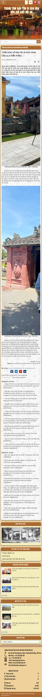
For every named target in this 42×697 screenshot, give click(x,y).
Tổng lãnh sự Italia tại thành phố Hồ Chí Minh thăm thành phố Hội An (19, 467)
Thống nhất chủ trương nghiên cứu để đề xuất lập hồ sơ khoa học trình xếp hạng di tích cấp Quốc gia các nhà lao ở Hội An (21, 446)
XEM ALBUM (21, 536)
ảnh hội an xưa (20, 524)
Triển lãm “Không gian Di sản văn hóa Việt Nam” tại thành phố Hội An (19, 399)
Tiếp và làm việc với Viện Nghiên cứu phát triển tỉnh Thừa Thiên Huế (19, 461)
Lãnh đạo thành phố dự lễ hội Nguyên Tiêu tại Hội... (25, 624)
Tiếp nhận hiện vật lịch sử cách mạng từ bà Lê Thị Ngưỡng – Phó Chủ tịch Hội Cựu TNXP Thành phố (19, 501)
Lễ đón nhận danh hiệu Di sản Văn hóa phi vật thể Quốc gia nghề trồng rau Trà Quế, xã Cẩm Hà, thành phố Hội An (21, 412)
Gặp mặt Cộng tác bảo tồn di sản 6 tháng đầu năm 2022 (21, 455)
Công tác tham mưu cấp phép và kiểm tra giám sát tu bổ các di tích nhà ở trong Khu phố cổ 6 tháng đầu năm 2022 (21, 385)
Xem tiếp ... (5, 595)
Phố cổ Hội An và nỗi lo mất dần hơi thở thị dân (25, 606)
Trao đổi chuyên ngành (20, 565)
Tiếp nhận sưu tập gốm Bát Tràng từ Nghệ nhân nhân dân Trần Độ (20, 509)
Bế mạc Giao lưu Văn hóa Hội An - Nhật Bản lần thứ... (26, 615)
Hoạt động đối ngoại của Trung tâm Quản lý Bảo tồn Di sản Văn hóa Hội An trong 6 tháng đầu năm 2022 (21, 427)
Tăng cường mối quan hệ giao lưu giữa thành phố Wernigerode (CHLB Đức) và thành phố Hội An (19, 472)
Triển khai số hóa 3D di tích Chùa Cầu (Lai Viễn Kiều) (15, 47)
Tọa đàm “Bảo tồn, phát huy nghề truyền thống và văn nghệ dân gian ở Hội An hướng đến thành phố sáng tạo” (20, 405)
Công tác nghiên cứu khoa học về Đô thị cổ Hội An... (25, 569)
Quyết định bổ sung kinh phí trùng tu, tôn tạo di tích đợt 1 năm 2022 (21, 496)
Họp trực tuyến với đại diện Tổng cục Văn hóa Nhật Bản (22, 439)
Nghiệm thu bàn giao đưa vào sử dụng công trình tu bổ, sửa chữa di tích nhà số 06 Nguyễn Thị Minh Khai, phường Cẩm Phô (21, 515)
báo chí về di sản (20, 601)
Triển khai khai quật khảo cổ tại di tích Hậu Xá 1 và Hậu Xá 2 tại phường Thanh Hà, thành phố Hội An (21, 479)
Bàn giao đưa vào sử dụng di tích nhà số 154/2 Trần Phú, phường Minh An (20, 434)
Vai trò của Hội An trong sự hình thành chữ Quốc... (25, 587)
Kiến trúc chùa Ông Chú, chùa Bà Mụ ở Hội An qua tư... (25, 578)
